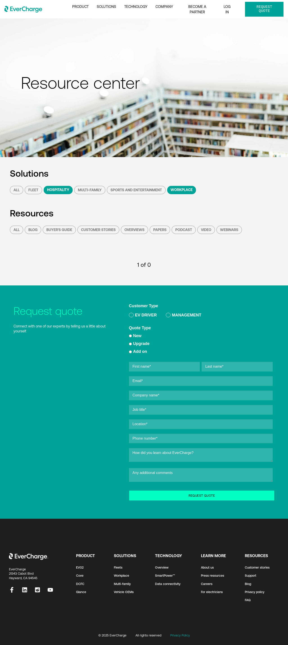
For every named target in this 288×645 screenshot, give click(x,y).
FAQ (248, 600)
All (17, 190)
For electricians (212, 592)
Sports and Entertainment (136, 190)
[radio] (143, 316)
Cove (79, 575)
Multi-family (122, 584)
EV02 (80, 567)
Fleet (33, 190)
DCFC (80, 584)
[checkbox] (201, 316)
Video (206, 230)
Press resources (212, 575)
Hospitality (58, 190)
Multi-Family (90, 190)
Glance (81, 592)
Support (250, 575)
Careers (206, 584)
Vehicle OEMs (124, 592)
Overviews (134, 230)
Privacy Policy (180, 635)
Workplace (182, 190)
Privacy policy (254, 592)
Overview (162, 567)
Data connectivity (167, 584)
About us (207, 567)
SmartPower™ (165, 575)
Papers (159, 230)
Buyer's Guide (59, 230)
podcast (183, 230)
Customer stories (257, 567)
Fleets (118, 567)
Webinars (229, 230)
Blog (33, 230)
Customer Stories (98, 230)
